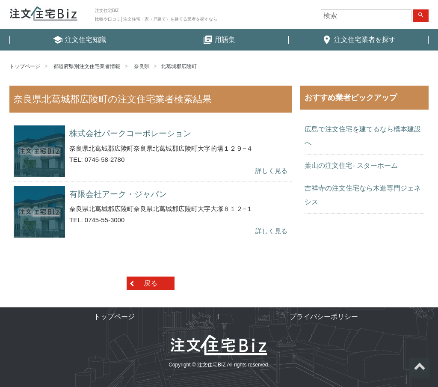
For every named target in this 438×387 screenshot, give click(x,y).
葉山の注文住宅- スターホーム (351, 165)
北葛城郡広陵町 (179, 66)
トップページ (24, 66)
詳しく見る (271, 170)
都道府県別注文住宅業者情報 (86, 66)
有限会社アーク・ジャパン (118, 194)
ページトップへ (419, 368)
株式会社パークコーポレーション (130, 133)
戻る (150, 283)
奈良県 (141, 66)
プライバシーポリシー (324, 316)
